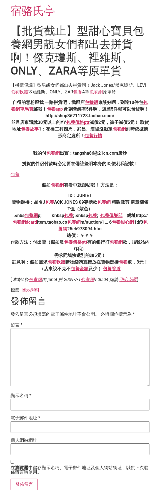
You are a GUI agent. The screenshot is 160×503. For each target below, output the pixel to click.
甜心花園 (128, 279)
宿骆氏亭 (33, 10)
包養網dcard (24, 222)
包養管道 (112, 268)
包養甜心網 (123, 222)
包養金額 (79, 268)
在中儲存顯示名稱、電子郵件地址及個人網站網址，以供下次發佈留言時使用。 (79, 470)
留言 (16, 325)
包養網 (96, 92)
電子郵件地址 (25, 418)
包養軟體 (19, 92)
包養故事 (30, 129)
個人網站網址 (24, 440)
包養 (77, 92)
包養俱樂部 (111, 215)
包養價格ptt (77, 122)
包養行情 (93, 135)
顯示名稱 (21, 396)
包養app (55, 109)
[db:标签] (30, 290)
